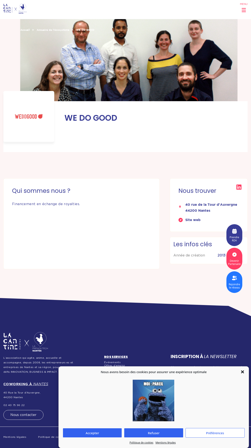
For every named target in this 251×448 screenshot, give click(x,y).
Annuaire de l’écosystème (53, 29)
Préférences (215, 433)
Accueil (25, 29)
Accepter (92, 433)
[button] (242, 372)
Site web (193, 220)
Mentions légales (165, 442)
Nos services (116, 357)
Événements (112, 362)
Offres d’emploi (114, 365)
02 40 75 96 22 (14, 405)
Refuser (153, 433)
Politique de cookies (141, 442)
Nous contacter (23, 415)
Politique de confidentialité (56, 437)
